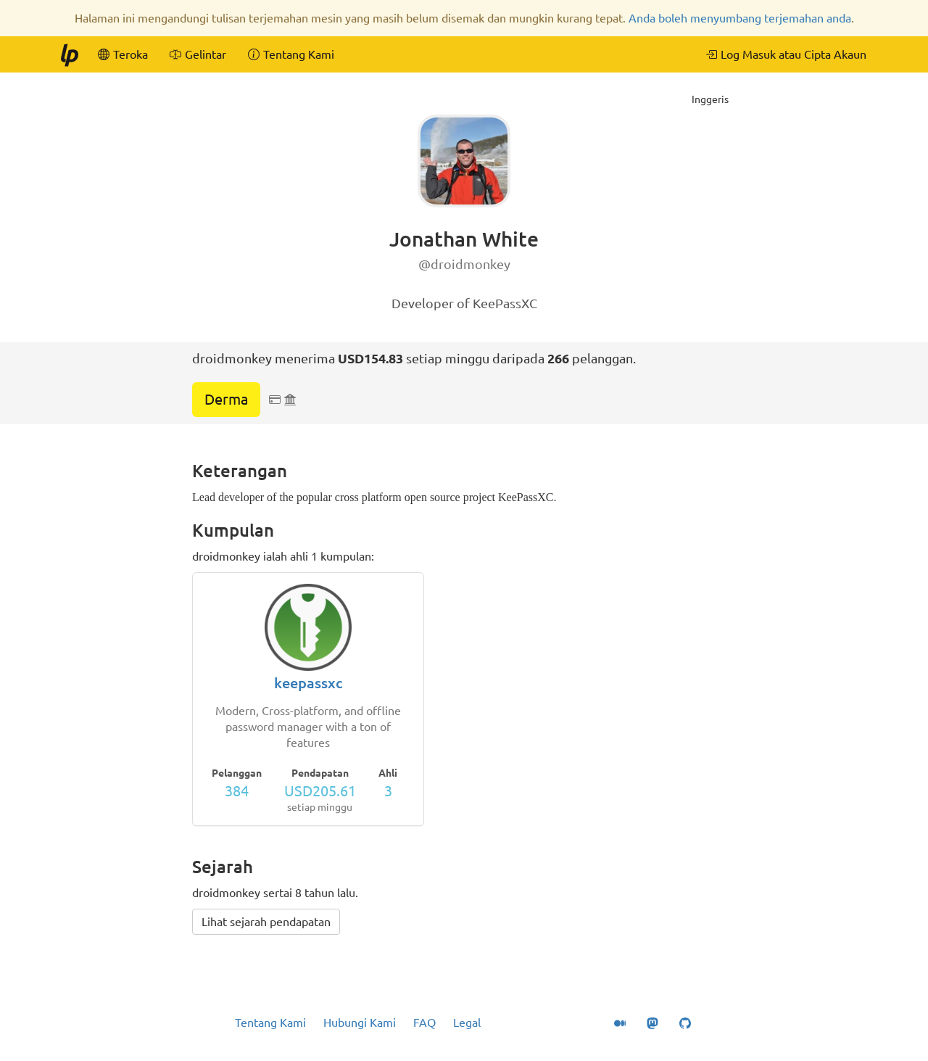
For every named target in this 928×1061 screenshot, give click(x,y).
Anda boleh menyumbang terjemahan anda (740, 18)
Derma (226, 399)
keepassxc (308, 682)
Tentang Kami (270, 1022)
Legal (467, 1022)
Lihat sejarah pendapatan (266, 921)
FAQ (424, 1022)
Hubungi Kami (359, 1022)
